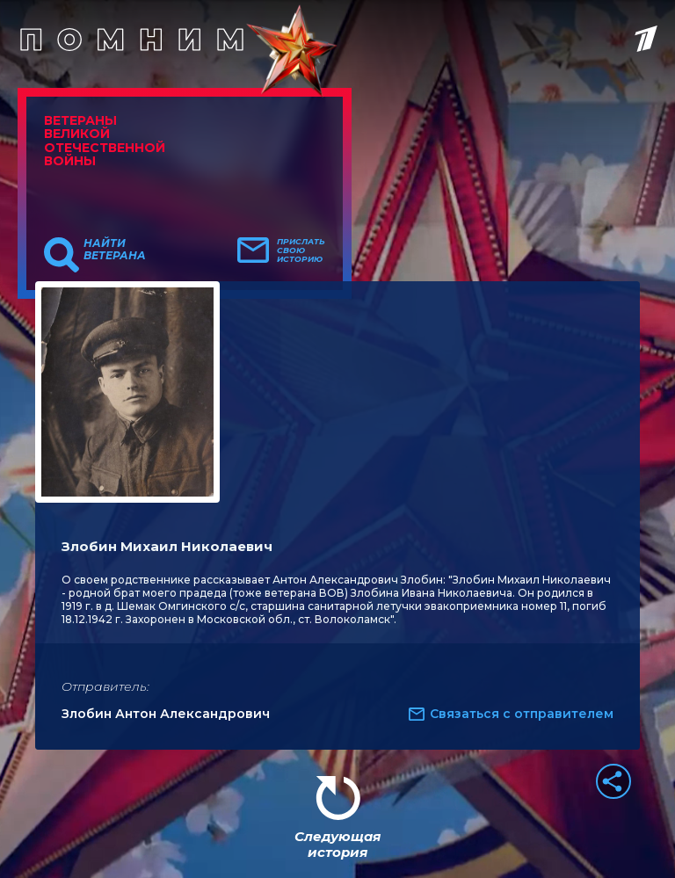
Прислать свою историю (301, 250)
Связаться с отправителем (521, 714)
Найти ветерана (114, 249)
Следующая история (337, 844)
